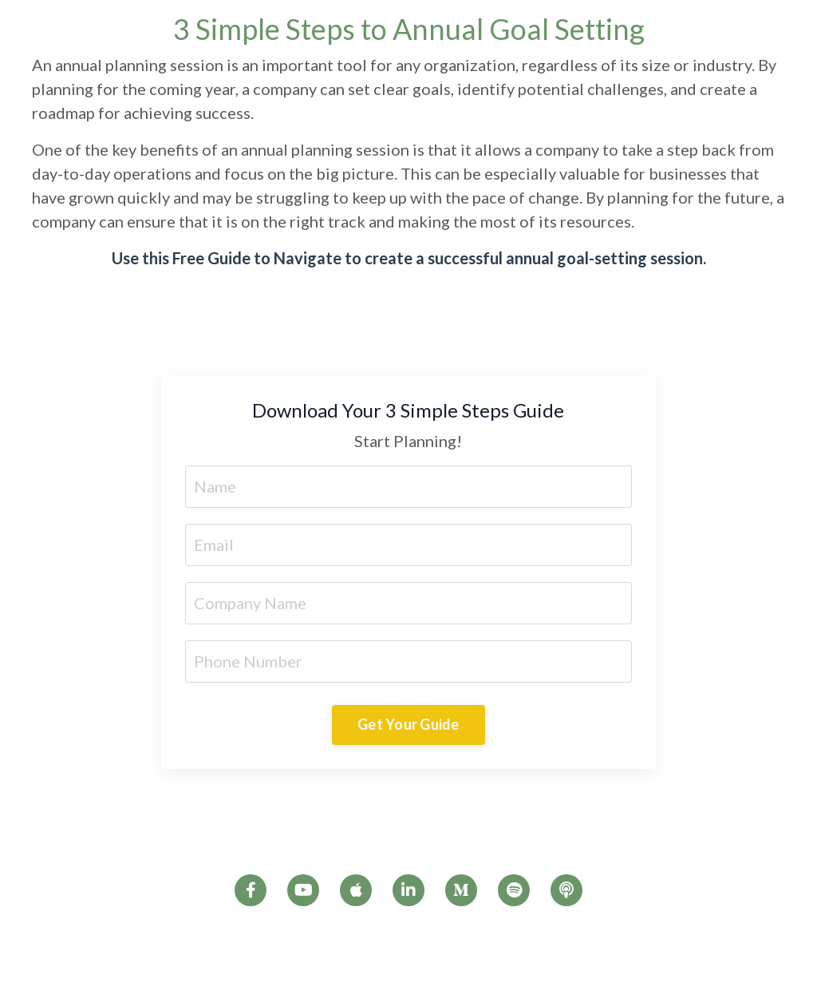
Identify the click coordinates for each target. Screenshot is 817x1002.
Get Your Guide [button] (408, 724)
